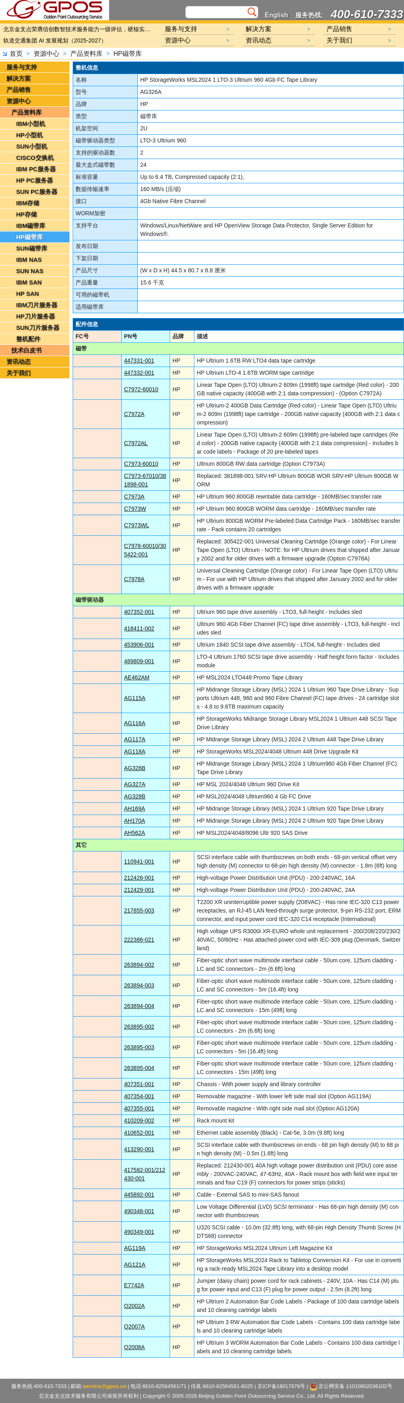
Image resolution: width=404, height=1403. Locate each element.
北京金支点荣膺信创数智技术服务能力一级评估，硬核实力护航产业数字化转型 (78, 29)
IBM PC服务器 (36, 169)
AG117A (134, 739)
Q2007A (134, 1326)
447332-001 (139, 372)
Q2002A (134, 1306)
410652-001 (139, 1132)
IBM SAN (29, 282)
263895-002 (139, 1026)
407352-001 (139, 612)
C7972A (134, 414)
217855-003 (139, 910)
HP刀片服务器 (35, 316)
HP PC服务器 (34, 180)
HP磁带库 (128, 53)
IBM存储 (28, 203)
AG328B (134, 796)
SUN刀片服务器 (37, 327)
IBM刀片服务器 (37, 304)
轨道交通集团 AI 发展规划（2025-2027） (55, 40)
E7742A (134, 1285)
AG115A (134, 698)
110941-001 (139, 861)
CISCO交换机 (35, 157)
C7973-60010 (141, 464)
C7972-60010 (141, 389)
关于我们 (18, 372)
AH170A (134, 820)
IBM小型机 (31, 123)
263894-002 (139, 965)
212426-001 (139, 877)
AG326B (134, 768)
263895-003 (139, 1047)
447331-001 (139, 360)
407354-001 (139, 1096)
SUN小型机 (31, 146)
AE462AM (136, 677)
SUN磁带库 (31, 248)
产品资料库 (86, 53)
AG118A (134, 751)
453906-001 (139, 644)
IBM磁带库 (31, 225)
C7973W (135, 508)
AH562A (134, 833)
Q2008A (134, 1347)
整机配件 (28, 338)
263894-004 (139, 1006)
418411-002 (139, 628)
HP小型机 (29, 135)
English (276, 15)
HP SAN (27, 293)
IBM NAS (29, 259)
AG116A (134, 723)
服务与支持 (21, 67)
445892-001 (139, 1194)
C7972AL (135, 443)
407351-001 (139, 1084)
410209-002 (139, 1120)
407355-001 (139, 1108)
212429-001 (139, 890)
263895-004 (139, 1068)
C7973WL (136, 525)
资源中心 (46, 53)
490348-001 (139, 1211)
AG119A (134, 1248)
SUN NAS (30, 270)
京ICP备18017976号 (281, 1386)
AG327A (134, 784)
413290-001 (139, 1149)
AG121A (134, 1264)
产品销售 (18, 89)
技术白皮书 (26, 350)
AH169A (134, 808)
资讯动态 (18, 361)
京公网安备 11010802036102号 (351, 1387)
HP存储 (26, 214)
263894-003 (139, 985)
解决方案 (18, 78)
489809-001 (139, 661)
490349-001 (139, 1232)
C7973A (134, 496)
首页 (16, 53)
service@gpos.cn (104, 1386)
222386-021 (139, 939)
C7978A (134, 579)
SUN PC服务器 (36, 191)
